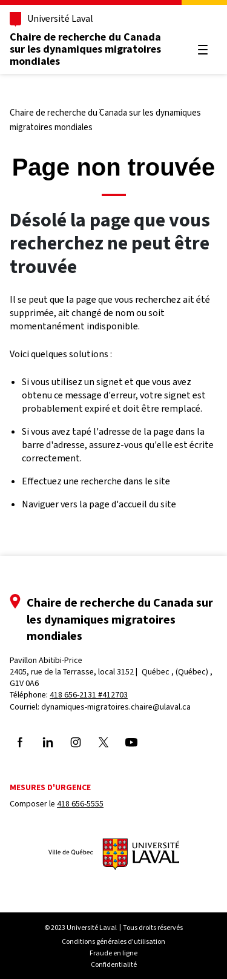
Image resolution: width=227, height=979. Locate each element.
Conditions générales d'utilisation (113, 941)
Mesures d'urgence (50, 787)
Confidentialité (114, 964)
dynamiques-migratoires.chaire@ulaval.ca (116, 707)
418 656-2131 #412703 (89, 694)
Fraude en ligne (113, 953)
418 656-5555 (80, 803)
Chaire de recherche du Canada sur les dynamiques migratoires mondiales (85, 49)
